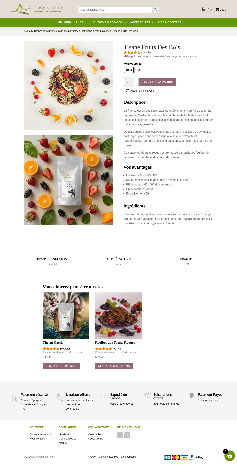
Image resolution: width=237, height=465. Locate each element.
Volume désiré (133, 64)
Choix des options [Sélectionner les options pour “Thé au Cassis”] (62, 365)
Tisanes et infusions (44, 31)
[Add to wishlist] (84, 298)
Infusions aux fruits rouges (96, 31)
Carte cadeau (95, 434)
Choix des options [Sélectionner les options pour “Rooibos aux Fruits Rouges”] (114, 365)
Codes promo (95, 438)
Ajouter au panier (157, 81)
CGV (93, 456)
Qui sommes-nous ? (41, 434)
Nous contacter (38, 438)
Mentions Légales (108, 456)
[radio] (128, 70)
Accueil (28, 31)
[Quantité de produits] (129, 82)
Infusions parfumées (69, 31)
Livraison (64, 434)
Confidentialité (128, 456)
